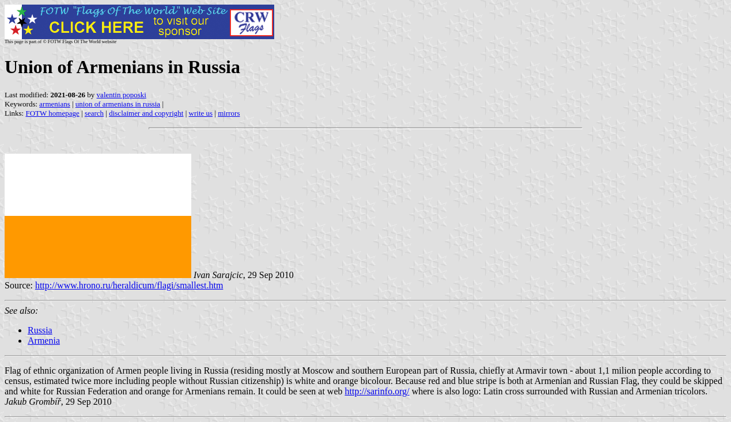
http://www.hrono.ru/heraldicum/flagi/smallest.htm (129, 285)
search (94, 113)
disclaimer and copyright (146, 113)
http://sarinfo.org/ (376, 391)
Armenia (44, 340)
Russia (40, 330)
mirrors (229, 113)
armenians (54, 104)
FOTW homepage (52, 113)
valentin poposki (121, 94)
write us (201, 113)
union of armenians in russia (117, 104)
